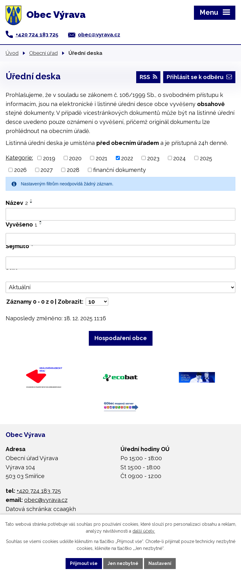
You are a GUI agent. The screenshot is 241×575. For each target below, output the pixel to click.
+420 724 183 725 (37, 34)
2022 (127, 158)
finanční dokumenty (119, 170)
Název (17, 203)
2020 (75, 158)
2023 (153, 158)
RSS (148, 77)
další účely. (143, 531)
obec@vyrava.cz (99, 34)
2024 (179, 158)
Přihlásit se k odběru (199, 77)
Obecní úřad (43, 53)
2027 (46, 170)
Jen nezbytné (123, 563)
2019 (49, 158)
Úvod (12, 53)
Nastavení (159, 563)
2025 (206, 158)
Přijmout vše (84, 563)
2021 (101, 158)
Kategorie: (19, 157)
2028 (73, 170)
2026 (20, 170)
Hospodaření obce (120, 338)
